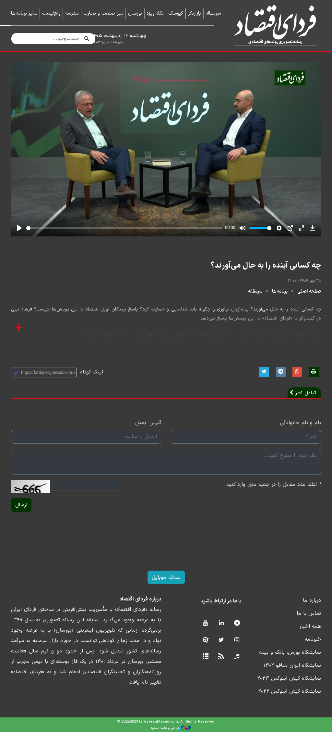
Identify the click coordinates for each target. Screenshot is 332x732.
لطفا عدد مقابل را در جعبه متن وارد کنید (273, 484)
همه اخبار (310, 626)
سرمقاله (213, 13)
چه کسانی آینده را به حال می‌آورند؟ (266, 265)
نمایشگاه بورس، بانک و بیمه (290, 652)
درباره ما (312, 600)
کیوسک (175, 13)
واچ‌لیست (51, 13)
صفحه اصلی (309, 291)
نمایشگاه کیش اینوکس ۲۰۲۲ (289, 691)
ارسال (21, 505)
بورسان (135, 13)
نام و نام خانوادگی (300, 423)
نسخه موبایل (166, 577)
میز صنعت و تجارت (103, 13)
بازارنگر (194, 13)
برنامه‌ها (280, 291)
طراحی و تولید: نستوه (171, 728)
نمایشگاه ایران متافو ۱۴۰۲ (292, 665)
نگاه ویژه (155, 13)
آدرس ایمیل (148, 423)
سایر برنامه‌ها (24, 13)
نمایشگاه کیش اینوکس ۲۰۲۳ (289, 678)
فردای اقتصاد (272, 25)
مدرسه (72, 13)
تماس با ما (309, 613)
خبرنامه (313, 639)
